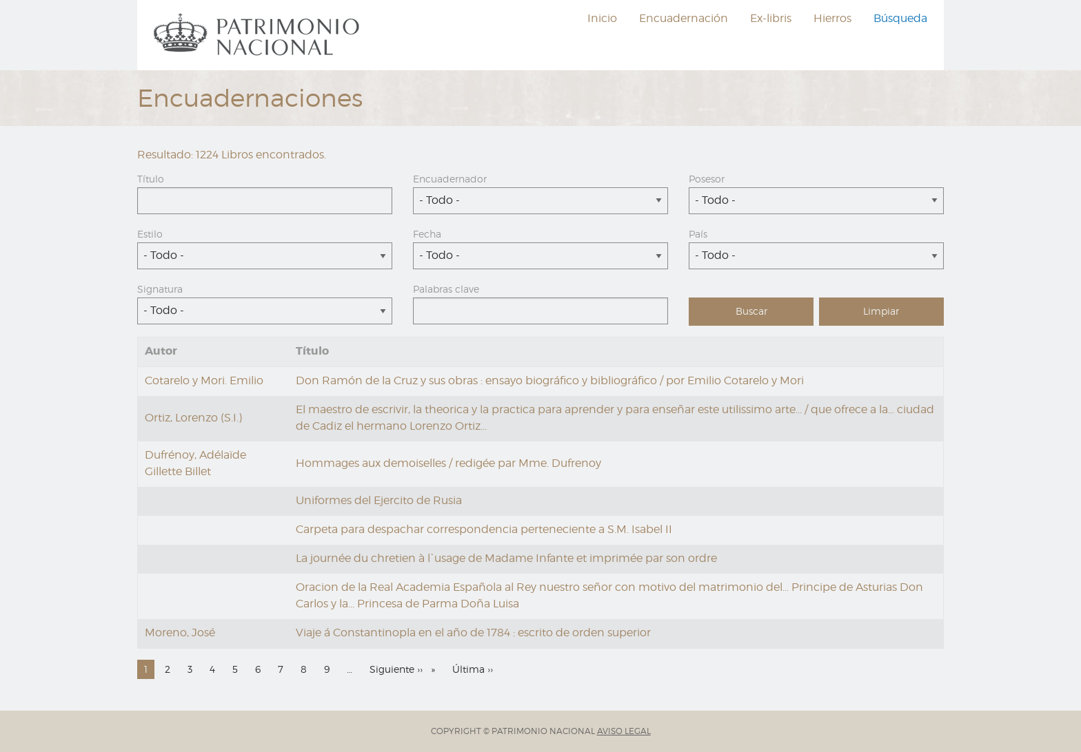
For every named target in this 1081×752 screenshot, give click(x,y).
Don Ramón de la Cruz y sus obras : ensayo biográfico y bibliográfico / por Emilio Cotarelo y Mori (550, 380)
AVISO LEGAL (624, 731)
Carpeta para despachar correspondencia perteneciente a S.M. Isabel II (484, 529)
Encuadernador (450, 179)
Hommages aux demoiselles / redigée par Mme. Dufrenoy (448, 463)
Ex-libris (770, 18)
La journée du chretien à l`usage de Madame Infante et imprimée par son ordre (506, 558)
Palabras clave (446, 289)
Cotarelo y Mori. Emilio (204, 380)
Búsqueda (900, 18)
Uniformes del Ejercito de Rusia (379, 500)
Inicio (602, 18)
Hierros (832, 18)
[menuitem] (258, 35)
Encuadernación (683, 18)
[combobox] (540, 200)
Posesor (707, 179)
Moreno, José (180, 632)
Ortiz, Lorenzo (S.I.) (193, 417)
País (698, 234)
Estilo (150, 234)
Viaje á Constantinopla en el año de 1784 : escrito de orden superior (473, 632)
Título (150, 179)
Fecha (427, 234)
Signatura (160, 289)
